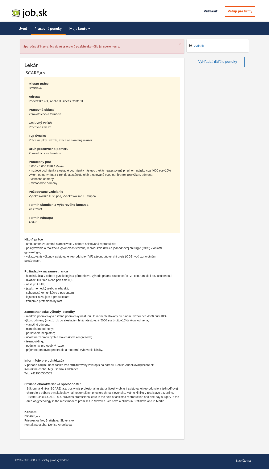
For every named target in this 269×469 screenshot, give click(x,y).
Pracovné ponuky (48, 28)
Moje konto (80, 28)
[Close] (180, 44)
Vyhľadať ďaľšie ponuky (217, 61)
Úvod (22, 28)
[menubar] (134, 28)
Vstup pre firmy (240, 11)
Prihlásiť (210, 11)
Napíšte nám (244, 460)
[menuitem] (23, 28)
